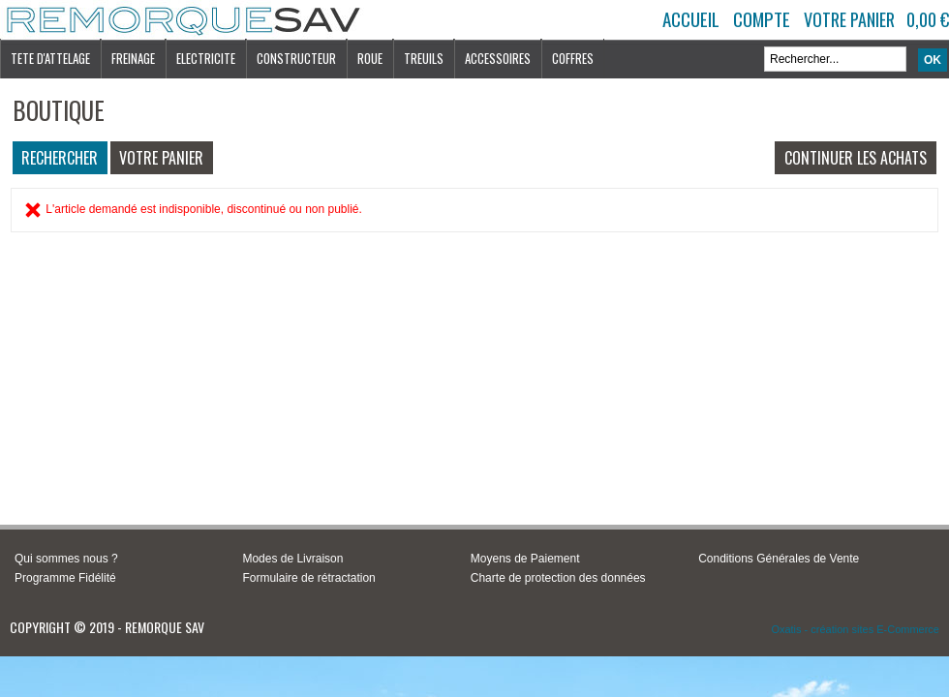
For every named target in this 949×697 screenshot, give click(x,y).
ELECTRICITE (205, 58)
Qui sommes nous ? (66, 558)
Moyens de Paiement (525, 558)
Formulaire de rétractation (308, 578)
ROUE (370, 58)
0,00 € (927, 19)
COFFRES (573, 58)
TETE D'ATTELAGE (50, 58)
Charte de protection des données (558, 578)
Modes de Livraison (292, 558)
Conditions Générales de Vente (778, 558)
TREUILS (424, 58)
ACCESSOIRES (498, 58)
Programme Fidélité (65, 578)
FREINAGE (133, 58)
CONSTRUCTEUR (296, 58)
